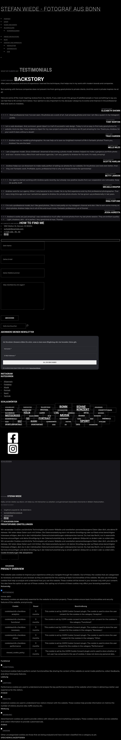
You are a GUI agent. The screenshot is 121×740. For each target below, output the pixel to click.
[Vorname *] (50, 348)
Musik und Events (10, 25)
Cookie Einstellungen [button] (10, 553)
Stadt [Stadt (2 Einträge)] (54, 424)
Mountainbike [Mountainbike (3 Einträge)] (34, 416)
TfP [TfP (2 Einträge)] (66, 424)
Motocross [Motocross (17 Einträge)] (12, 415)
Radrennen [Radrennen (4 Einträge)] (64, 419)
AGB (8, 51)
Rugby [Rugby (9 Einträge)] (34, 421)
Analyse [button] (4, 693)
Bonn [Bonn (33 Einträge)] (63, 406)
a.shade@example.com (13, 229)
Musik (6, 387)
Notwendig (8, 592)
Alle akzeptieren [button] (26, 553)
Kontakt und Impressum (13, 42)
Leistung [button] (4, 677)
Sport (6, 22)
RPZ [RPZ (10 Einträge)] (20, 421)
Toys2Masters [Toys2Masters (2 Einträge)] (93, 424)
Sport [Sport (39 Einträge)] (85, 421)
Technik (7, 396)
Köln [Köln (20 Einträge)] (27, 412)
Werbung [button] (5, 709)
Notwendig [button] (5, 586)
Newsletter (11, 45)
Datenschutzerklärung (34, 368)
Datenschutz (12, 48)
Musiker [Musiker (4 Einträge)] (81, 416)
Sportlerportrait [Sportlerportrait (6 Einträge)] (13, 424)
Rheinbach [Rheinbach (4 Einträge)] (106, 419)
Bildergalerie (9, 28)
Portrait (7, 19)
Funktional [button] (5, 661)
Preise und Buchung (11, 36)
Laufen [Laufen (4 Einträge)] (42, 413)
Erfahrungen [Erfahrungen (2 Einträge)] (98, 407)
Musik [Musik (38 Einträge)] (64, 415)
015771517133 (8, 516)
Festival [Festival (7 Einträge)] (44, 410)
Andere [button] (4, 725)
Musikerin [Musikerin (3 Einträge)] (97, 416)
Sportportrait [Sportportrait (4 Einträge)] (37, 424)
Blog (6, 39)
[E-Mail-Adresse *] (50, 355)
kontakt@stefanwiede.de (13, 513)
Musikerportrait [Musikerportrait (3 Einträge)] (11, 419)
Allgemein (8, 382)
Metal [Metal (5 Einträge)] (86, 413)
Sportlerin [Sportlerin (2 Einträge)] (102, 421)
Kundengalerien (13, 31)
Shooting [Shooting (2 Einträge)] (68, 421)
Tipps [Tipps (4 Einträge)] (78, 424)
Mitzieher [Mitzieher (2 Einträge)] (101, 413)
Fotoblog (7, 385)
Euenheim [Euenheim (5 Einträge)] (9, 410)
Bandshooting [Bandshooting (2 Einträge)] (27, 407)
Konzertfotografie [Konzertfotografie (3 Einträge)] (105, 410)
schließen (6, 461)
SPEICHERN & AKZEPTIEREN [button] (13, 738)
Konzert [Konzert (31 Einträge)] (83, 409)
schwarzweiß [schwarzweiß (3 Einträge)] (51, 421)
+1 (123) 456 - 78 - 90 (12, 232)
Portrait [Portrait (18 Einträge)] (44, 418)
